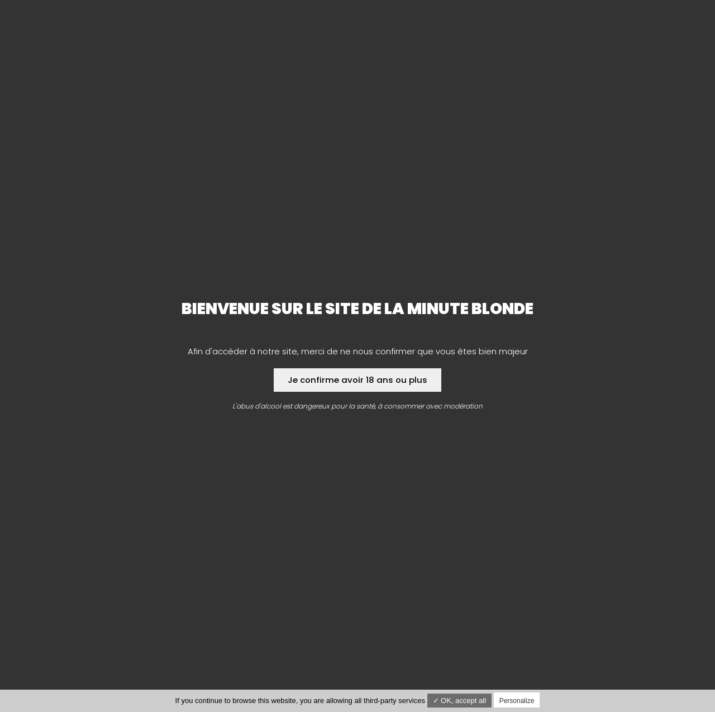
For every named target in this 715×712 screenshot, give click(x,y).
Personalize (517, 701)
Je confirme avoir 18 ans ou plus (357, 380)
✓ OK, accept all (460, 700)
